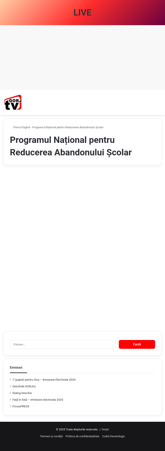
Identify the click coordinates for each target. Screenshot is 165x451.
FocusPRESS (20, 406)
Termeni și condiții (51, 436)
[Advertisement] (82, 57)
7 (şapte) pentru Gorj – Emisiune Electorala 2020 (44, 379)
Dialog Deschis (22, 393)
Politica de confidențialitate (82, 436)
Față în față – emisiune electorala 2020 (37, 399)
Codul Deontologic (113, 436)
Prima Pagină (20, 127)
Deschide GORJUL (24, 386)
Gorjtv (105, 429)
